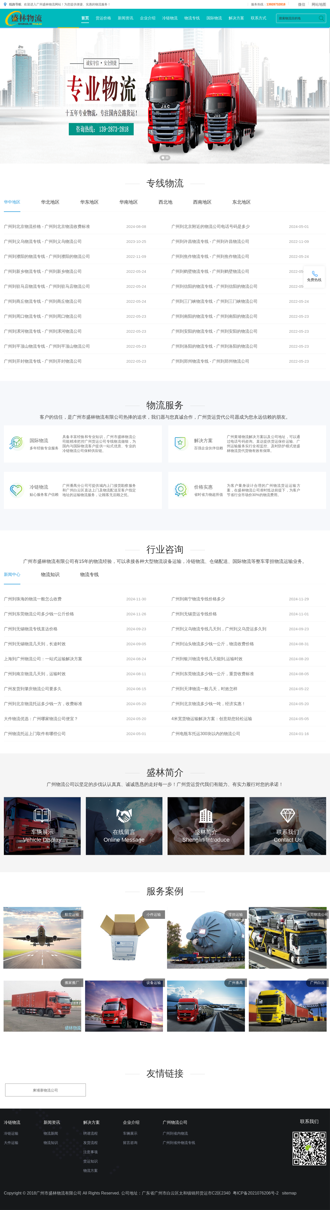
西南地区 (202, 202)
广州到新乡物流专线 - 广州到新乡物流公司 (43, 271)
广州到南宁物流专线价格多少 (198, 599)
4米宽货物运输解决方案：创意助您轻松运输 (211, 719)
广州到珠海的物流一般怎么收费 (33, 599)
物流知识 (50, 574)
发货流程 (90, 1143)
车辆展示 (130, 1133)
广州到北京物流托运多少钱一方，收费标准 (43, 704)
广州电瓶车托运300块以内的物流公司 (205, 733)
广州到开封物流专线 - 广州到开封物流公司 (43, 361)
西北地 (165, 202)
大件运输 (11, 1143)
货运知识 (90, 1161)
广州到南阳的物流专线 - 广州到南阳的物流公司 (214, 316)
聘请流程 (90, 1133)
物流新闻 (51, 1133)
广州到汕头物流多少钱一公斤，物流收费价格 (212, 644)
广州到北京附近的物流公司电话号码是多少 (210, 226)
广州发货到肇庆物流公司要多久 (33, 689)
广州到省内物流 (175, 1133)
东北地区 (241, 202)
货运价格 (103, 18)
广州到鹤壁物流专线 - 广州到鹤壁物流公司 (210, 271)
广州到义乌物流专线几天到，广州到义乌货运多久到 (218, 629)
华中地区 (12, 202)
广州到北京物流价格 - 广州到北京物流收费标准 (47, 226)
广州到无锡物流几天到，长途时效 (35, 644)
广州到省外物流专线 (179, 1143)
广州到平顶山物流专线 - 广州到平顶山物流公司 (47, 346)
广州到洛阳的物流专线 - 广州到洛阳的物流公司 (214, 346)
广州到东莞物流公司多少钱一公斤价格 (39, 614)
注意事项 (90, 1152)
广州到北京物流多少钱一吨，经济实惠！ (208, 704)
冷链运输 (11, 1133)
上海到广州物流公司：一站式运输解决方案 (43, 659)
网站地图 (319, 4)
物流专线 (192, 18)
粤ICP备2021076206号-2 (256, 1193)
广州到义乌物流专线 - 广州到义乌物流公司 (43, 241)
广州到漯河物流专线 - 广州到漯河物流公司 (43, 331)
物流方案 (90, 1170)
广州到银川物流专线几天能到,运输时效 (207, 659)
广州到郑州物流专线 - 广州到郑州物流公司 (210, 361)
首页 (85, 18)
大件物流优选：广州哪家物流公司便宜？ (41, 719)
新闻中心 (12, 574)
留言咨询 (130, 1143)
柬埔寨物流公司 (45, 1090)
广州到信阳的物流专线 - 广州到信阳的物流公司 (214, 286)
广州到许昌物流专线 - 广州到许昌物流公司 (210, 241)
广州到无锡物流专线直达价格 (30, 629)
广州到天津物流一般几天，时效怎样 (204, 689)
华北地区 (50, 202)
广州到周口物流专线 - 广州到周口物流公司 (43, 316)
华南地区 (128, 202)
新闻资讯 (125, 18)
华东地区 (89, 202)
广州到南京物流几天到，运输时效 (35, 674)
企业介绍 (147, 18)
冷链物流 (170, 18)
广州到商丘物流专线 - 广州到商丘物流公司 (43, 301)
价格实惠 (203, 487)
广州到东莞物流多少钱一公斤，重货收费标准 (212, 674)
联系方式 (258, 18)
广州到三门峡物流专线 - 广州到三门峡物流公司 (214, 301)
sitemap (289, 1193)
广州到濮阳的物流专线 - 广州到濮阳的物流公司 (47, 256)
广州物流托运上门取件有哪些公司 (35, 733)
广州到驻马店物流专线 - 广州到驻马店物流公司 (47, 286)
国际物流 (214, 18)
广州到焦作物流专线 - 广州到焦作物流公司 (210, 256)
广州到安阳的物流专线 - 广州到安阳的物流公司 (214, 331)
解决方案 (236, 18)
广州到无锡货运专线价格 (194, 614)
